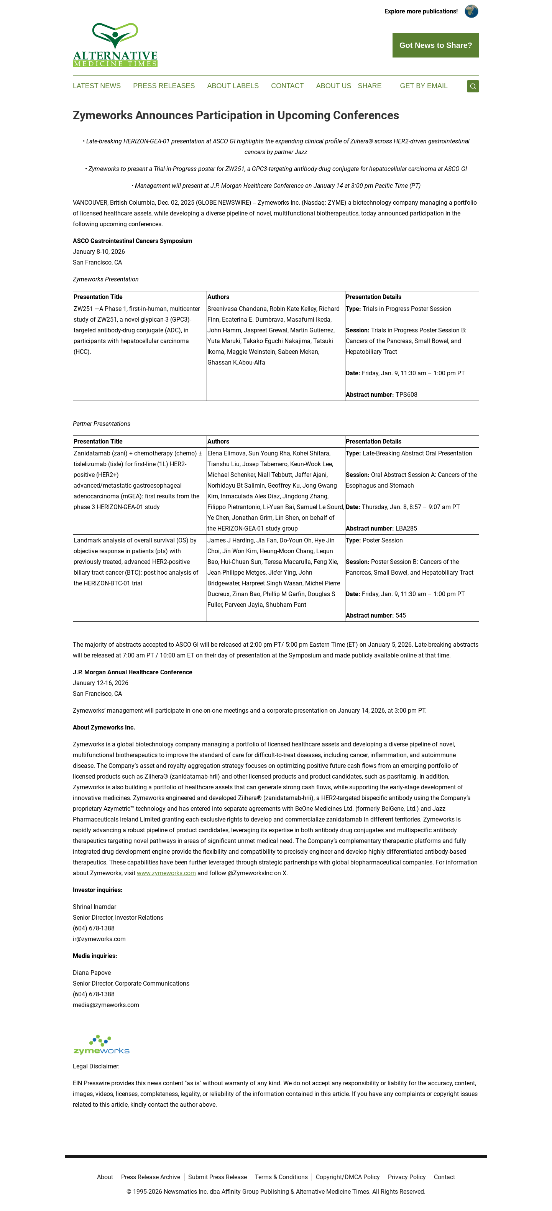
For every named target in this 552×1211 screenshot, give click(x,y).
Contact (287, 86)
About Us (334, 86)
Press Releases (164, 86)
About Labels (233, 86)
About (105, 1177)
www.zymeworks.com (166, 873)
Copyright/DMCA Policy (348, 1177)
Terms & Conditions (281, 1177)
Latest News (97, 86)
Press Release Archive (150, 1177)
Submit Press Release (217, 1177)
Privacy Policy (407, 1177)
